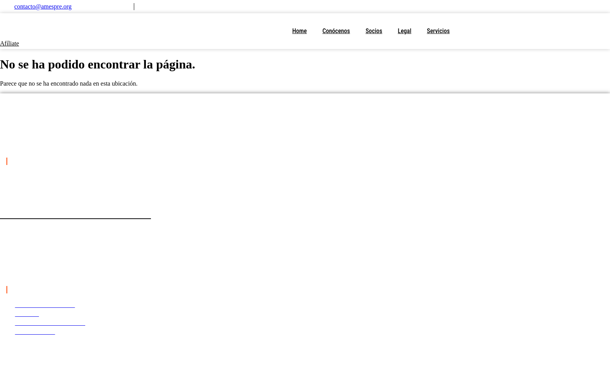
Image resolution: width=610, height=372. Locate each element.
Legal (405, 31)
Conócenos (336, 31)
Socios (374, 31)
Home (299, 31)
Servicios (438, 31)
